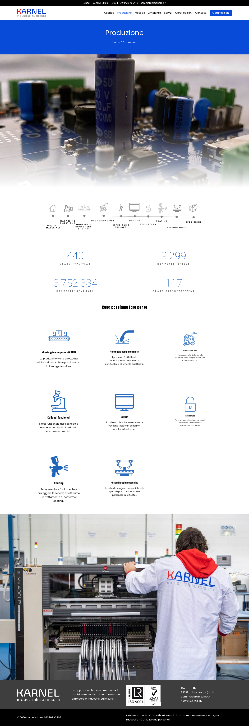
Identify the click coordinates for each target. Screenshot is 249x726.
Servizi (168, 13)
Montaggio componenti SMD (58, 349)
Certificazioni (183, 13)
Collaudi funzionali (58, 414)
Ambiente (154, 13)
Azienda (109, 13)
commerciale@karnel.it (195, 696)
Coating (59, 480)
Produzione (124, 13)
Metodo (140, 13)
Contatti (200, 13)
